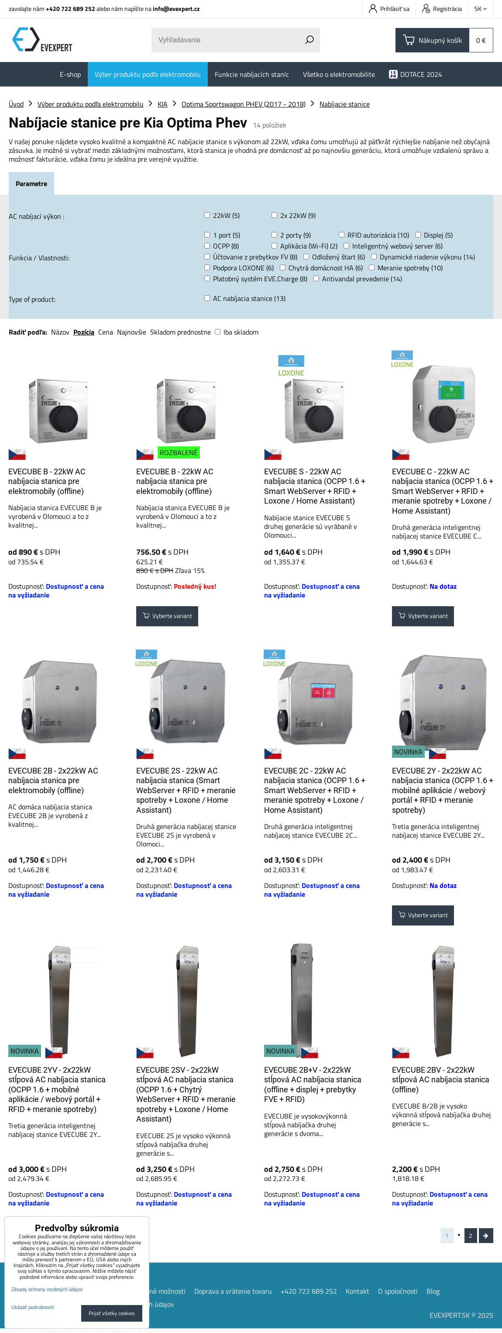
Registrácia (442, 8)
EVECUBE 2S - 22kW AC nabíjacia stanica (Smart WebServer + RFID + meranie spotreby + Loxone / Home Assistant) (186, 790)
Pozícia (83, 332)
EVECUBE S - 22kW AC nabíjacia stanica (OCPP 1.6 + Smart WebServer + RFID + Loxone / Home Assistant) (314, 486)
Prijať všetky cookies (112, 1313)
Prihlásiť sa (389, 8)
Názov (60, 332)
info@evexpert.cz (176, 8)
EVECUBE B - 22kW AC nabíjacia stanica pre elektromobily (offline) (47, 481)
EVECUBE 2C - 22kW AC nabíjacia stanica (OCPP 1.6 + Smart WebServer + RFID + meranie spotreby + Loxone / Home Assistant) (314, 790)
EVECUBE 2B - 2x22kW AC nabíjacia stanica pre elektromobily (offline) (53, 780)
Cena (105, 332)
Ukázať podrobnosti (32, 1307)
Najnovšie (131, 332)
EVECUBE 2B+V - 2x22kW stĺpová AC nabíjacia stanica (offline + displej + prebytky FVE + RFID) (312, 1084)
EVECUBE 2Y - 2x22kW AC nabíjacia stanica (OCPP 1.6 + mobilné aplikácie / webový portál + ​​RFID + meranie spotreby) (442, 790)
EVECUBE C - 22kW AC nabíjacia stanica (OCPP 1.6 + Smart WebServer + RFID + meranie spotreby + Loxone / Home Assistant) (442, 491)
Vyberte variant (172, 618)
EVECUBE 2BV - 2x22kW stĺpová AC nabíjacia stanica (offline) (440, 1079)
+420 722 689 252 (70, 8)
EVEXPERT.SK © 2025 (461, 1319)
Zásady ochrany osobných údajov (47, 1289)
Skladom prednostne (180, 332)
